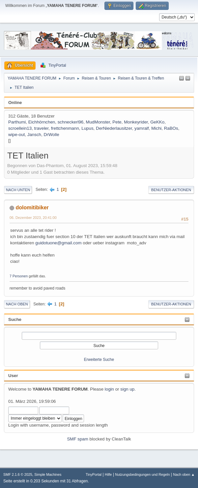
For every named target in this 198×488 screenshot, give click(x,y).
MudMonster (98, 122)
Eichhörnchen (41, 122)
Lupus (87, 128)
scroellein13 (20, 128)
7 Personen (19, 276)
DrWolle (51, 134)
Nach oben (17, 304)
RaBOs (171, 128)
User (13, 375)
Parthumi (17, 122)
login (109, 389)
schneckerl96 (71, 122)
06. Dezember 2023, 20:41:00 (33, 218)
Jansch (34, 134)
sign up (127, 389)
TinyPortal (93, 474)
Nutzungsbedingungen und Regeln (142, 474)
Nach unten (18, 190)
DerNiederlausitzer (114, 128)
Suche (14, 319)
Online (15, 102)
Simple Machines (47, 474)
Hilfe (108, 474)
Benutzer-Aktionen (171, 190)
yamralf (141, 128)
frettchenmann (65, 128)
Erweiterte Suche (99, 359)
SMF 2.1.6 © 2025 (17, 474)
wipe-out (16, 134)
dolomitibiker (31, 207)
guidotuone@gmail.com (58, 242)
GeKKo (157, 122)
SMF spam (77, 438)
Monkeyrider (136, 122)
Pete (116, 122)
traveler (41, 128)
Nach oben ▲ (184, 474)
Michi (156, 128)
